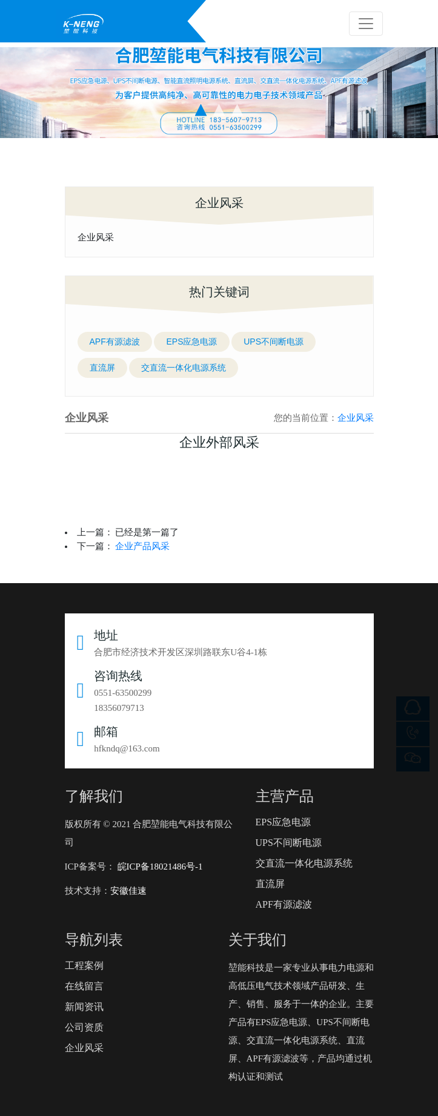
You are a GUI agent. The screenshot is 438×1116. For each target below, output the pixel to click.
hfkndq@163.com (126, 748)
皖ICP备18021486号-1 (159, 866)
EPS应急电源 (191, 341)
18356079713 (119, 708)
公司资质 (84, 1027)
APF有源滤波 (115, 341)
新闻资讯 (84, 1007)
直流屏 (102, 367)
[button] (201, 110)
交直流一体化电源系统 (183, 367)
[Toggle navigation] (366, 24)
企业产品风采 (142, 546)
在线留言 (84, 986)
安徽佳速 (128, 891)
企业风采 (96, 237)
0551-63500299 (122, 693)
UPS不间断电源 (274, 341)
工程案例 (84, 965)
